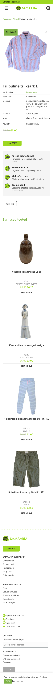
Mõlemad (9, 662)
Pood (5, 19)
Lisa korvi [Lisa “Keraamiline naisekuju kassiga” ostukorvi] (26, 366)
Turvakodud (8, 564)
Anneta (11, 549)
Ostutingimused (10, 592)
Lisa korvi (12, 143)
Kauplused (7, 572)
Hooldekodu (8, 568)
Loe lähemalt (18, 681)
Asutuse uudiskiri (12, 655)
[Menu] (6, 8)
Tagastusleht (8, 599)
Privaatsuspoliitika (11, 595)
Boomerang (31, 92)
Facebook (9, 619)
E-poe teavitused (12, 659)
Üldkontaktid (8, 561)
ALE (10, 19)
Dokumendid (8, 575)
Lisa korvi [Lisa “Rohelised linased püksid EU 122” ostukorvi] (26, 513)
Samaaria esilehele (11, 2)
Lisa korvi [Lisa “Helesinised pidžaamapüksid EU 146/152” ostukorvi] (26, 440)
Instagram (9, 623)
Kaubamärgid (9, 603)
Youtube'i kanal (11, 626)
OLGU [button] (8, 681)
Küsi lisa (10, 204)
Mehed (16, 19)
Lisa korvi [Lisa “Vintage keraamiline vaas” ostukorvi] (26, 293)
